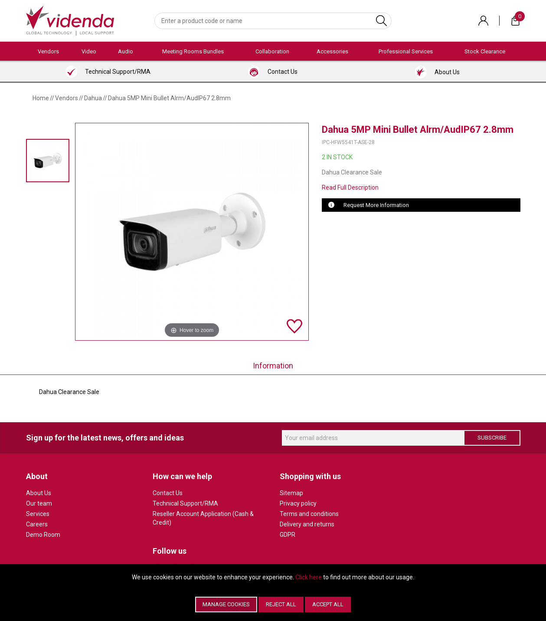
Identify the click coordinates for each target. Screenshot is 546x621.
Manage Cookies (226, 604)
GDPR (287, 534)
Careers (37, 524)
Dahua (93, 98)
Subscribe (492, 437)
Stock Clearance (484, 51)
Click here (308, 577)
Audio (125, 51)
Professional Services (406, 51)
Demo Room (43, 534)
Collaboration (272, 51)
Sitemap (291, 493)
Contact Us (168, 493)
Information (273, 365)
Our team (39, 503)
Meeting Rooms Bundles (193, 51)
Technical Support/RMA (185, 503)
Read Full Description (350, 187)
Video (89, 51)
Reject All (281, 604)
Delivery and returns (307, 524)
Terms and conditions (309, 513)
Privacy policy (298, 503)
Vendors (48, 51)
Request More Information (376, 205)
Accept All (327, 604)
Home (41, 98)
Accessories (332, 51)
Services (37, 513)
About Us (38, 493)
